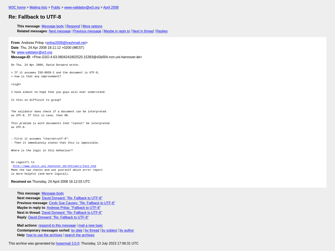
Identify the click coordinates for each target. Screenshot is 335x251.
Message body (53, 26)
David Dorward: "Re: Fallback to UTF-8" (72, 198)
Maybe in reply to (117, 31)
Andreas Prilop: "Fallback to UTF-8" (74, 207)
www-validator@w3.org (82, 7)
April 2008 (111, 7)
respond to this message (57, 225)
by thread (92, 230)
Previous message (87, 31)
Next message (60, 31)
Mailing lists (38, 7)
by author (127, 230)
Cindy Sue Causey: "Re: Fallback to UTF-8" (82, 203)
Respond (73, 26)
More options (93, 26)
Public (55, 7)
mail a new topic (90, 225)
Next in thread (143, 31)
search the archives (80, 235)
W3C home (17, 7)
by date (76, 230)
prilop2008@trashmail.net (66, 43)
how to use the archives (44, 235)
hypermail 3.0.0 (67, 243)
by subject (109, 230)
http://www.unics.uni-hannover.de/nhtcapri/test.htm (54, 166)
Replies (162, 31)
